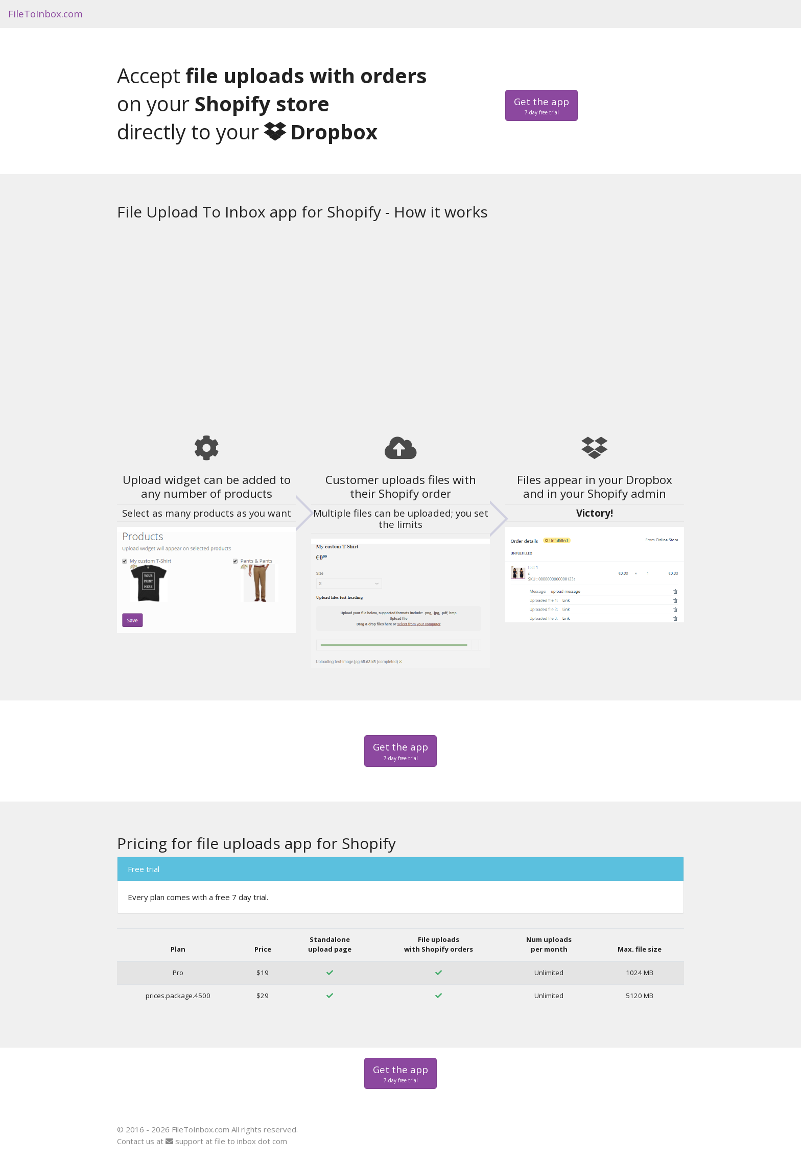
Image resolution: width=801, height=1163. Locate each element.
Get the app (541, 105)
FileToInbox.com (45, 13)
